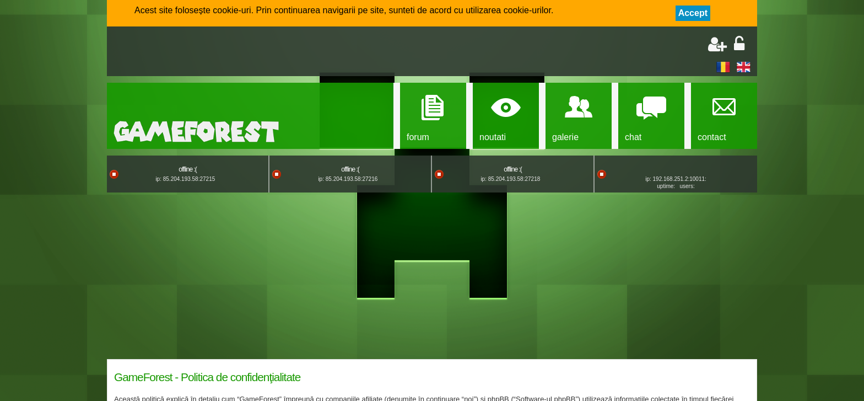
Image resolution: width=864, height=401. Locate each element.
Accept (693, 13)
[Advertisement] (242, 52)
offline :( (187, 169)
